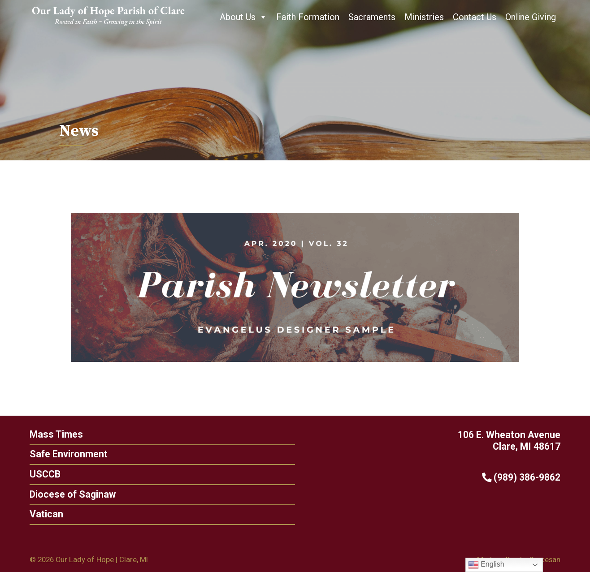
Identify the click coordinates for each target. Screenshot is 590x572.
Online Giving (530, 17)
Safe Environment (65, 454)
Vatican (43, 514)
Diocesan (544, 559)
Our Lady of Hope (85, 559)
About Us (243, 17)
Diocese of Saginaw (69, 494)
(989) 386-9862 (525, 477)
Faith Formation (307, 17)
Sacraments (371, 17)
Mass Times (52, 434)
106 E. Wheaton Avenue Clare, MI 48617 (512, 440)
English (486, 564)
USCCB (41, 474)
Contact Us (474, 17)
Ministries (424, 17)
